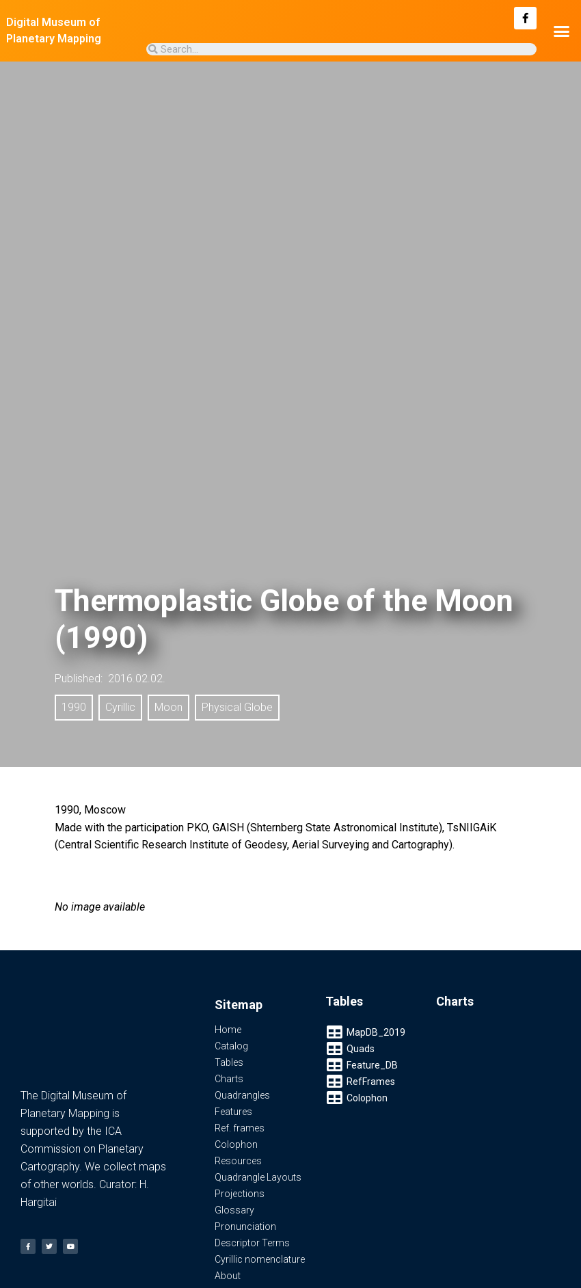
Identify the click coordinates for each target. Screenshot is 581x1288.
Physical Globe (237, 707)
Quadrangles (242, 1095)
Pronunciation (245, 1226)
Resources (238, 1160)
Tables (229, 1062)
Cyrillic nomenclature (260, 1259)
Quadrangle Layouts (258, 1177)
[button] (561, 31)
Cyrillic (120, 707)
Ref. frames (240, 1128)
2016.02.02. (136, 678)
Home (228, 1029)
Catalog (231, 1046)
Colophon (236, 1144)
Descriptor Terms (252, 1242)
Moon (168, 707)
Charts (229, 1078)
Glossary (234, 1210)
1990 (74, 707)
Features (233, 1111)
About (228, 1275)
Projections (240, 1193)
